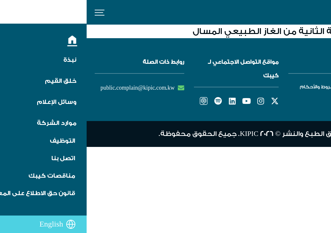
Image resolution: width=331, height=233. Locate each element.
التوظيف (304, 87)
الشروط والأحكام (232, 87)
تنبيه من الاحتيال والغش (286, 100)
